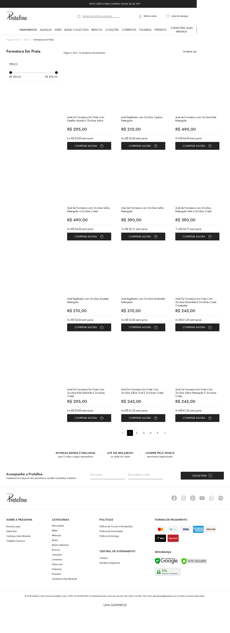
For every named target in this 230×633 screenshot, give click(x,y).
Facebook (174, 519)
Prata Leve (57, 585)
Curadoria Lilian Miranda (182, 29)
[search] (79, 16)
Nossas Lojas (13, 547)
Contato (103, 578)
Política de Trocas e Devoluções (116, 547)
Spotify (221, 519)
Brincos (96, 30)
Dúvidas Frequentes (109, 583)
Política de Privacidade (111, 552)
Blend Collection (77, 30)
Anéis (58, 30)
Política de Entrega (109, 557)
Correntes (129, 30)
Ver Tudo (203, 30)
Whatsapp (211, 519)
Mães (55, 551)
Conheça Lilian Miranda (18, 557)
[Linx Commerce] (115, 625)
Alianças (46, 30)
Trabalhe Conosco (15, 562)
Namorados (28, 30)
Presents (160, 30)
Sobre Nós (11, 552)
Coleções (112, 30)
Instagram (183, 519)
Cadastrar (202, 496)
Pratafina (16, 16)
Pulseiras (145, 30)
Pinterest (193, 519)
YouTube (202, 519)
